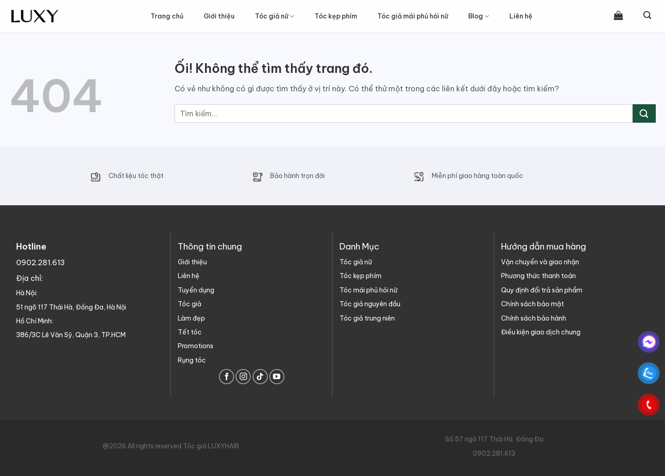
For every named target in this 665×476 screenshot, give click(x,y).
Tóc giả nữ (274, 16)
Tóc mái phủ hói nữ (368, 290)
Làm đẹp (191, 318)
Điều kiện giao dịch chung (540, 332)
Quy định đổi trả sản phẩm (541, 290)
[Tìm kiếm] (647, 15)
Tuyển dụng (196, 290)
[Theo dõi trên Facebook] (226, 376)
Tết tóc (190, 332)
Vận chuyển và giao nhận (540, 262)
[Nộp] (644, 113)
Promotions (195, 346)
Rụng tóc (192, 360)
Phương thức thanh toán (538, 276)
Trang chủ (167, 16)
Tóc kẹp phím (335, 16)
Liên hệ (520, 16)
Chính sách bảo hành (533, 318)
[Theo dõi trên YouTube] (276, 376)
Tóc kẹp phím (360, 276)
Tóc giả (189, 304)
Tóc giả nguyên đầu (369, 304)
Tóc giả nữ (355, 262)
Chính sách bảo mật (532, 304)
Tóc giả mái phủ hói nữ (412, 16)
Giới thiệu (219, 16)
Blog (478, 16)
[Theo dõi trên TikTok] (260, 376)
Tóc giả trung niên (367, 318)
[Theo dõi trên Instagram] (243, 376)
